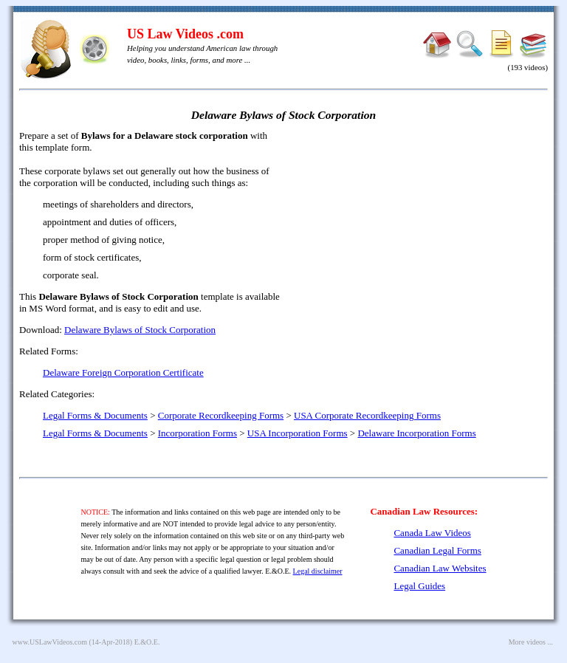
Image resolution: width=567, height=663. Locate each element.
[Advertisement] (421, 236)
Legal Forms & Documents (95, 415)
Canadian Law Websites (440, 568)
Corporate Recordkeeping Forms (221, 415)
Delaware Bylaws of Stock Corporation (140, 329)
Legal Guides (419, 585)
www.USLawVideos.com (50, 642)
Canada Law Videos (432, 532)
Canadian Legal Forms (437, 550)
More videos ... (531, 642)
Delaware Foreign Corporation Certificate (123, 372)
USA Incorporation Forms (297, 433)
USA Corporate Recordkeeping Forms (367, 415)
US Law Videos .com (185, 34)
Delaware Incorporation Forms (416, 433)
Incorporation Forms (197, 433)
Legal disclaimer (318, 571)
